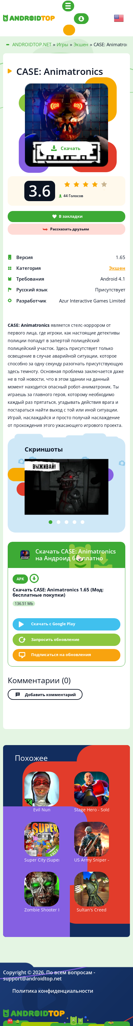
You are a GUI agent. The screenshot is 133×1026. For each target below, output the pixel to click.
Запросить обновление (55, 639)
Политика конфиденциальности (52, 991)
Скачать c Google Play (53, 624)
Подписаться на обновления (61, 654)
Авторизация (81, 18)
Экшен (117, 268)
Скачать (70, 148)
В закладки (71, 216)
